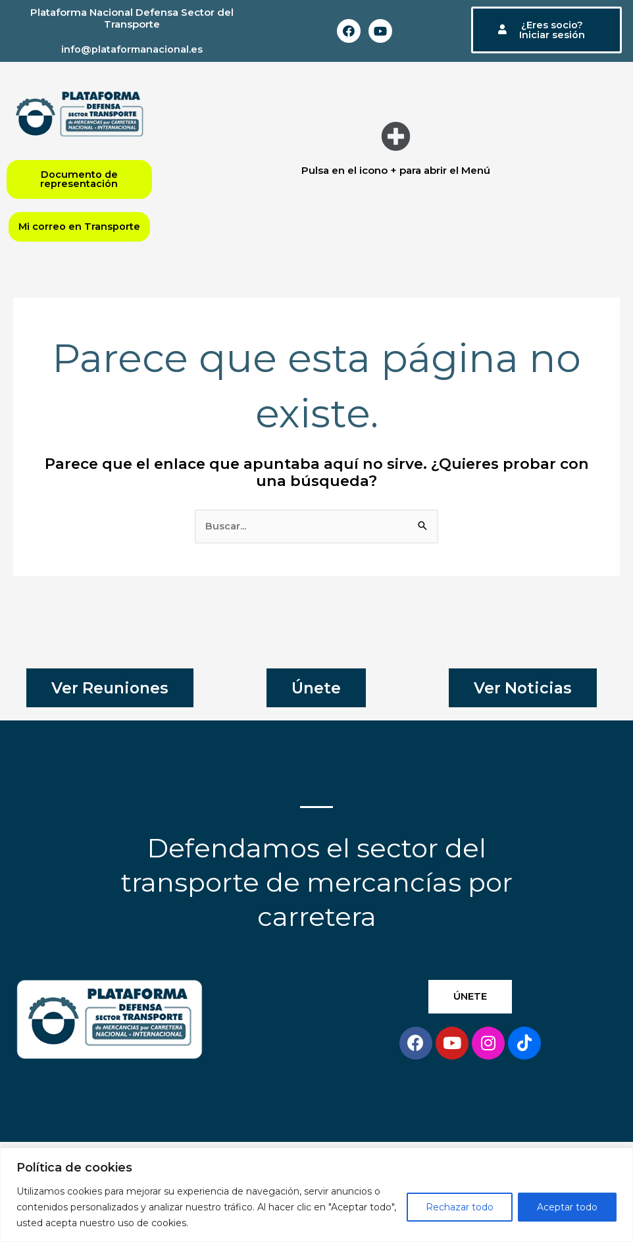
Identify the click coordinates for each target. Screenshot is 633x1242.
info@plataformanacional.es (132, 49)
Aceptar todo (567, 1207)
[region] (316, 1195)
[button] (395, 136)
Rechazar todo (460, 1207)
